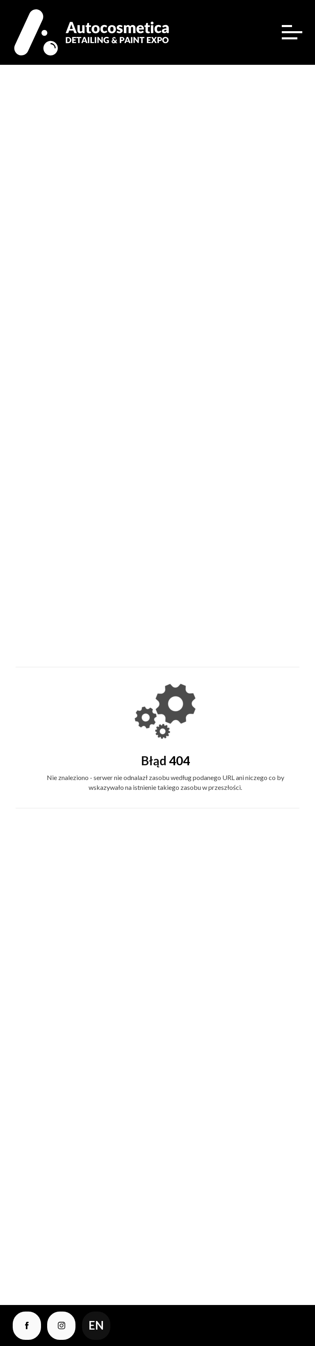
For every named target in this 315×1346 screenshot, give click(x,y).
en (96, 1325)
